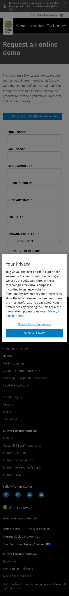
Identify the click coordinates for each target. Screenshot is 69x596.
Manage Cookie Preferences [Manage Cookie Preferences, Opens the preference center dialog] (34, 324)
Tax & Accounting (14, 363)
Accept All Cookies (35, 333)
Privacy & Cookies (37, 529)
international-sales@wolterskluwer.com (32, 116)
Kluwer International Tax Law (22, 467)
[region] (34, 298)
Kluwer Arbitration (14, 453)
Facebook (6, 495)
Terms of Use (11, 529)
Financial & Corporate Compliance (25, 378)
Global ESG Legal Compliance (22, 445)
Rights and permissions (18, 569)
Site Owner (10, 419)
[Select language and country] (62, 15)
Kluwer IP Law (12, 475)
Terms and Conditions (17, 576)
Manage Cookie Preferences (21, 536)
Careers (8, 404)
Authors (8, 438)
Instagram (18, 495)
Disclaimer (10, 561)
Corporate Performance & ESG (23, 371)
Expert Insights (12, 397)
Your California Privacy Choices (23, 544)
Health (7, 356)
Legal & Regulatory (15, 385)
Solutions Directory (15, 349)
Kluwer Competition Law (18, 460)
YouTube (41, 495)
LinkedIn (30, 495)
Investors (9, 412)
